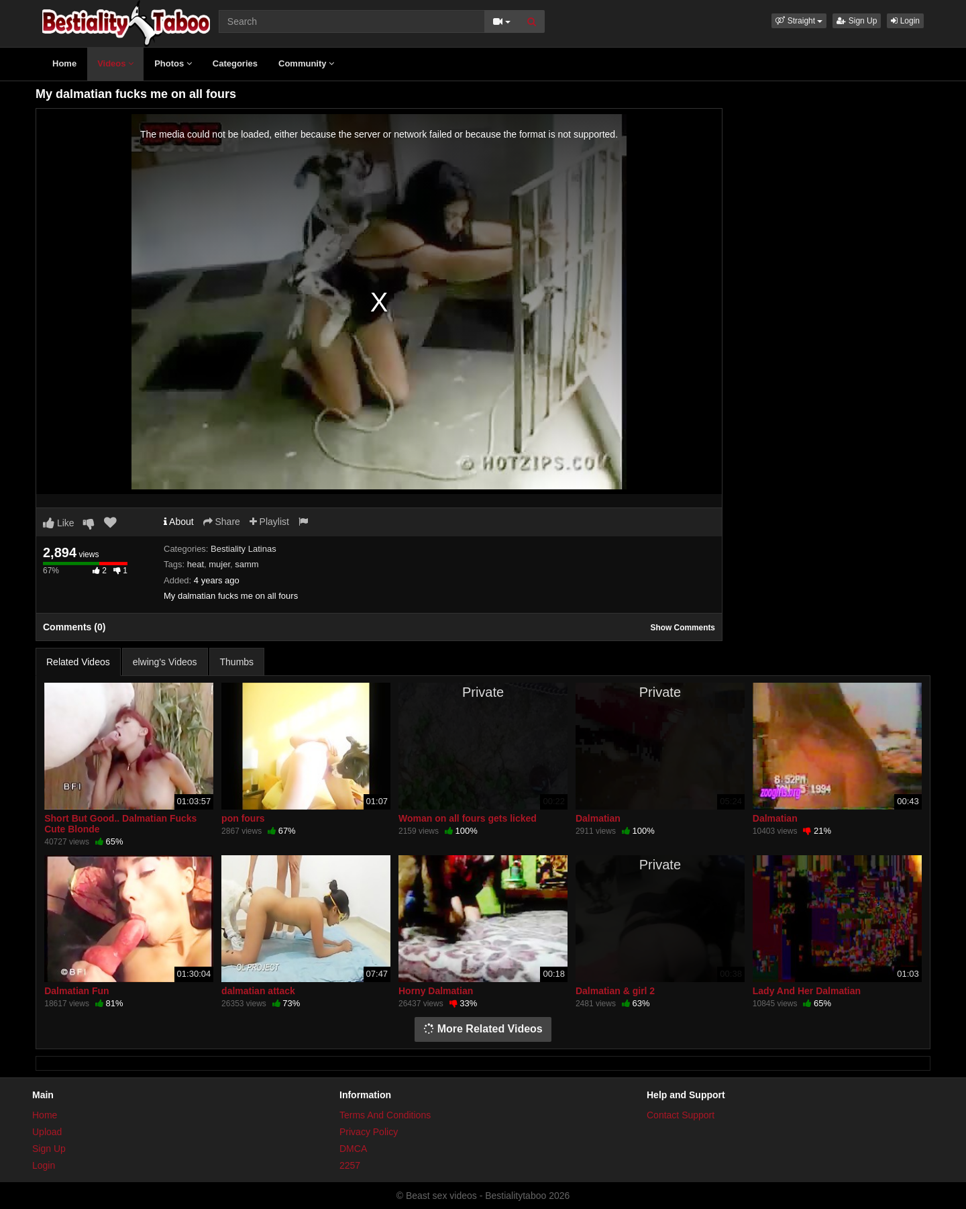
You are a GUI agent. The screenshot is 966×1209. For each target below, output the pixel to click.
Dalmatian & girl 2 (615, 990)
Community (306, 63)
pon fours (243, 818)
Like (58, 523)
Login (905, 21)
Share (221, 521)
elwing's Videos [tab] (165, 662)
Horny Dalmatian (435, 990)
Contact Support (680, 1115)
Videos (115, 63)
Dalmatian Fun (76, 990)
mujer (219, 564)
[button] (798, 20)
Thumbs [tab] (237, 662)
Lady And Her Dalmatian (807, 990)
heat (195, 564)
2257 (349, 1165)
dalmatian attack (258, 990)
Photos (173, 63)
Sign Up (857, 21)
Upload (47, 1131)
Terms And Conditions (385, 1115)
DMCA (353, 1148)
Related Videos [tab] (78, 662)
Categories (235, 63)
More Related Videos (483, 1028)
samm (246, 564)
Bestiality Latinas (243, 549)
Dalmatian (598, 818)
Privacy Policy (368, 1131)
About (179, 521)
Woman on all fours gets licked (467, 818)
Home (64, 63)
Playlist (269, 521)
